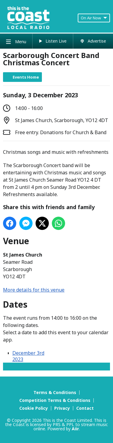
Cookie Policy (33, 408)
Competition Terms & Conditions (54, 400)
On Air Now (94, 18)
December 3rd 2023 (28, 356)
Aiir (75, 429)
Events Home (26, 77)
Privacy (62, 408)
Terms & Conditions (54, 392)
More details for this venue (33, 289)
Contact (85, 408)
